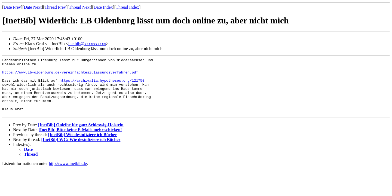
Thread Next (80, 7)
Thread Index (127, 7)
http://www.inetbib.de (68, 175)
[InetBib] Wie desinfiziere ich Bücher (82, 146)
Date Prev (12, 7)
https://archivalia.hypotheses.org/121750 (102, 85)
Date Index (103, 7)
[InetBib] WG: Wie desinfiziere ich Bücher (81, 151)
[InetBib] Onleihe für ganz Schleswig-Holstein (81, 136)
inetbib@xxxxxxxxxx (87, 43)
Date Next (33, 7)
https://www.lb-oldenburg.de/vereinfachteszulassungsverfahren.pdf (70, 75)
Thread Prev (55, 7)
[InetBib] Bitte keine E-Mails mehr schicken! (80, 141)
